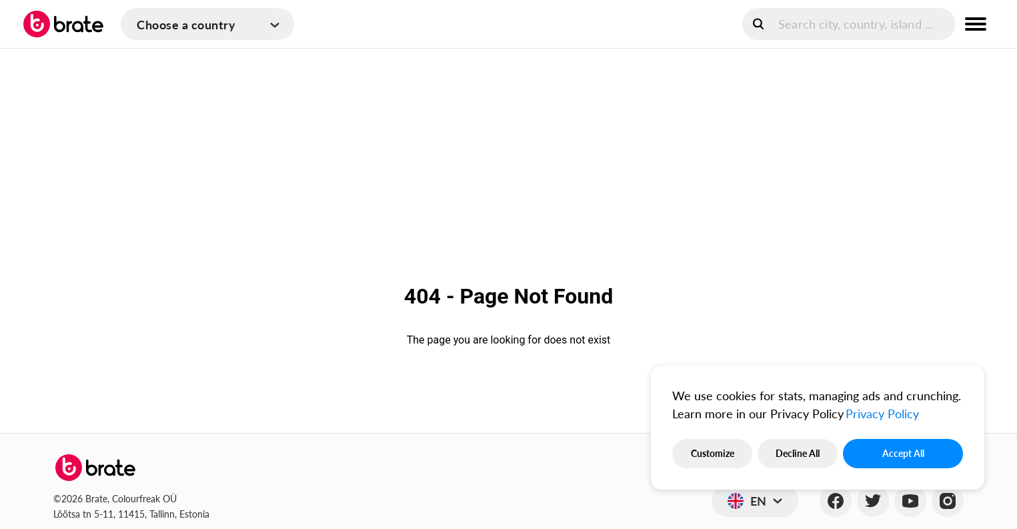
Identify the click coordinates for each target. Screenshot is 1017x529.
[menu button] (976, 24)
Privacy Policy (882, 413)
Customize (712, 453)
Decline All (798, 453)
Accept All (903, 453)
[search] (849, 24)
